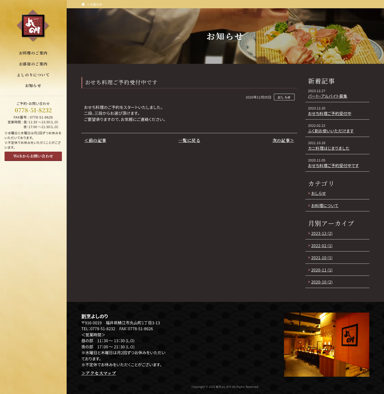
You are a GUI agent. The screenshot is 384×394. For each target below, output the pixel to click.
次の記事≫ (284, 140)
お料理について (325, 205)
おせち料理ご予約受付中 (330, 113)
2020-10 (322, 282)
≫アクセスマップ (98, 373)
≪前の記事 (95, 140)
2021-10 (322, 257)
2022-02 (322, 245)
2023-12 (322, 233)
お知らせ (96, 4)
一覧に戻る (189, 140)
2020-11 (322, 270)
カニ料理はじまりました (329, 148)
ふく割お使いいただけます (331, 130)
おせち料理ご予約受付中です (334, 165)
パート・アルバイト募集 (328, 96)
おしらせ (318, 193)
